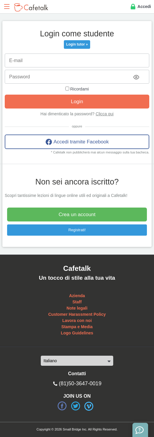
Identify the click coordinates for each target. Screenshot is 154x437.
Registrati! (77, 230)
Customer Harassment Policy (77, 314)
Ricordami (77, 89)
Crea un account (77, 214)
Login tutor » (77, 44)
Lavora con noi (77, 320)
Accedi (140, 6)
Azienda (77, 295)
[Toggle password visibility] (136, 77)
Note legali (77, 308)
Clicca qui (105, 113)
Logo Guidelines (77, 333)
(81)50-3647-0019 (80, 383)
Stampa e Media (77, 326)
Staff (77, 302)
